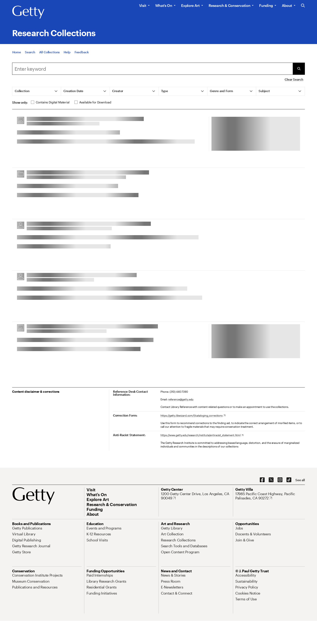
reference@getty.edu (181, 399)
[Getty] (28, 12)
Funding (266, 5)
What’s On (163, 5)
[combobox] (152, 69)
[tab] (36, 91)
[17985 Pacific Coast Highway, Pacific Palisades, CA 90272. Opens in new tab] (270, 496)
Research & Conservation (229, 5)
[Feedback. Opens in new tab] (82, 53)
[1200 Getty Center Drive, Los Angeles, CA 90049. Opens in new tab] (195, 496)
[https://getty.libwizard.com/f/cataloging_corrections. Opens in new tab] (193, 416)
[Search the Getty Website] (303, 6)
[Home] (16, 53)
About (287, 5)
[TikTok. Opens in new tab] (288, 480)
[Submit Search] (299, 69)
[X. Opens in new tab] (271, 480)
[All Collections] (49, 53)
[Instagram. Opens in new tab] (280, 480)
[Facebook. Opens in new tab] (262, 480)
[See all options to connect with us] (300, 480)
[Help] (67, 53)
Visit (142, 5)
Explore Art (190, 5)
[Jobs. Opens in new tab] (239, 528)
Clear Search (294, 79)
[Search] (30, 53)
